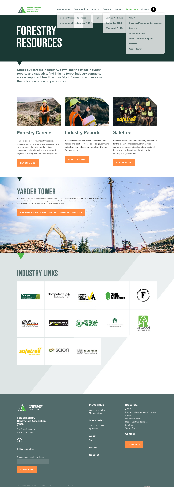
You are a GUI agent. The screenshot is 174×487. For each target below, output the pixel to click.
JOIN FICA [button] (134, 444)
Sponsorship (81, 9)
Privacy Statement (50, 477)
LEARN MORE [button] (28, 162)
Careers (128, 415)
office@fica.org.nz (27, 420)
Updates (119, 9)
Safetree (129, 424)
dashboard (35, 477)
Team (91, 440)
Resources (132, 9)
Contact (145, 9)
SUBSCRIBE (27, 460)
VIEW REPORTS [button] (77, 159)
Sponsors (93, 428)
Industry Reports (132, 418)
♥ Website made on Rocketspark (69, 477)
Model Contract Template (136, 421)
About (95, 9)
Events (107, 9)
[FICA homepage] (32, 9)
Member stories (96, 412)
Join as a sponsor (97, 425)
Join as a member (97, 409)
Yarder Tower (131, 427)
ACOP (128, 409)
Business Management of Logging (140, 412)
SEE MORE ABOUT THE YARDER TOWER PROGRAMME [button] (51, 212)
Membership (64, 9)
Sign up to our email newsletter (30, 448)
